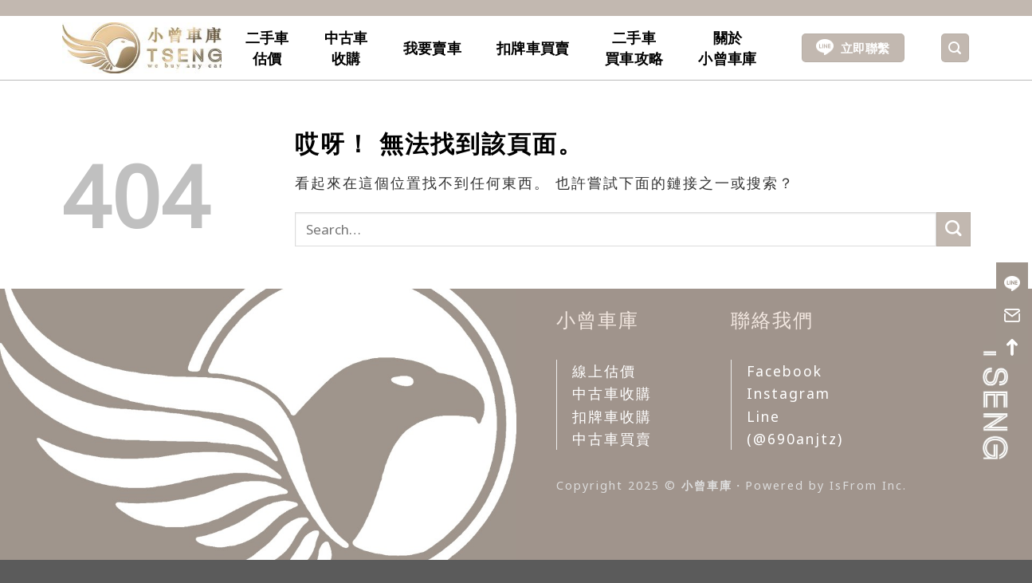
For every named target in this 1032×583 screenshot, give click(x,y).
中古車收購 (346, 48)
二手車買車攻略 (634, 48)
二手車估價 (267, 48)
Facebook (784, 370)
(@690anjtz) (795, 438)
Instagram (788, 393)
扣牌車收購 (612, 416)
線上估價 (604, 370)
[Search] (955, 47)
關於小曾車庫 (727, 48)
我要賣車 (432, 47)
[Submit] (953, 229)
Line (763, 416)
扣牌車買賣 (533, 47)
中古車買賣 (612, 438)
